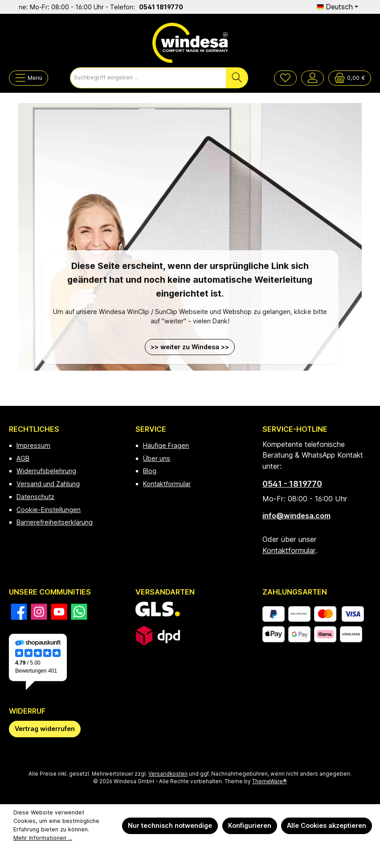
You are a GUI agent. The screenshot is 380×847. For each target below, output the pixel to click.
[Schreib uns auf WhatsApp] (79, 612)
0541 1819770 (170, 7)
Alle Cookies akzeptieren (326, 825)
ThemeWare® (269, 781)
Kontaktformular (167, 484)
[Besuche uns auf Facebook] (19, 612)
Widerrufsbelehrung (46, 471)
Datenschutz (35, 496)
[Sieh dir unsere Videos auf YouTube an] (59, 612)
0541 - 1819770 (292, 483)
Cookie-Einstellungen (48, 509)
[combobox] (148, 77)
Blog (149, 471)
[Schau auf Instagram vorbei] (39, 612)
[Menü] (28, 78)
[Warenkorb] (349, 78)
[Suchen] (237, 77)
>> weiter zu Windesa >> (190, 347)
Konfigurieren (249, 825)
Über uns (156, 458)
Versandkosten (168, 774)
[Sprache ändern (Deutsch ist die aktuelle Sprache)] (337, 7)
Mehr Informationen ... (42, 838)
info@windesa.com (296, 515)
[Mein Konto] (312, 78)
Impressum (33, 445)
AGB (22, 458)
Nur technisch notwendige (170, 825)
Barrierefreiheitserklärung (54, 522)
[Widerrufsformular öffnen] (45, 729)
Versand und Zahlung (48, 484)
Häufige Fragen (166, 445)
